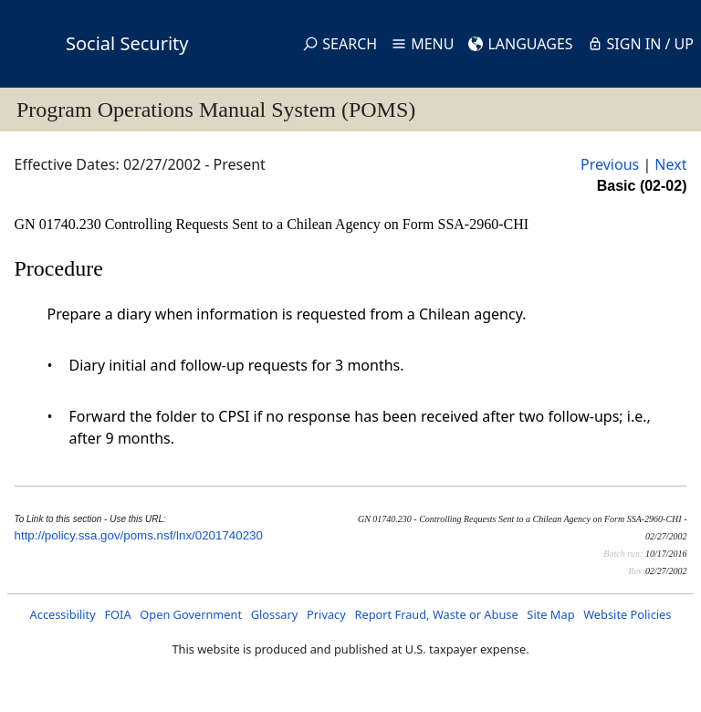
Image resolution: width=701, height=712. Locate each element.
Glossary (274, 614)
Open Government (191, 614)
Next (670, 164)
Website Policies (627, 614)
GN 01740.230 (60, 224)
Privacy (326, 614)
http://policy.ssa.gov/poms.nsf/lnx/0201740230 (139, 535)
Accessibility (63, 614)
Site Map (550, 614)
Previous (610, 164)
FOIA (117, 614)
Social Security (127, 43)
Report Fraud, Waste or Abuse (436, 614)
